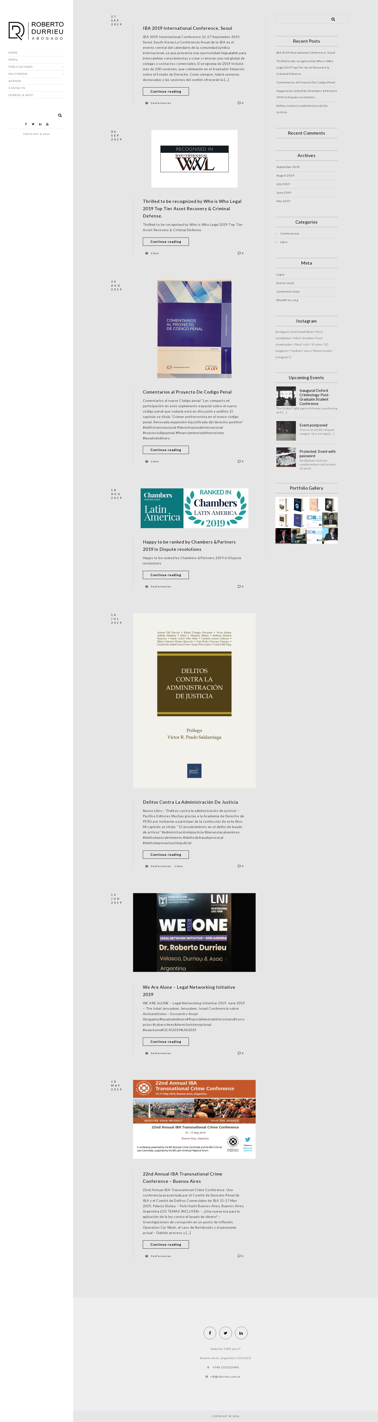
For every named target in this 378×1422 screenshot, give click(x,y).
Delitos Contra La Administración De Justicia (190, 802)
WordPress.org (287, 300)
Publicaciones (21, 66)
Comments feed (288, 291)
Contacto (17, 87)
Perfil (13, 59)
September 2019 (288, 167)
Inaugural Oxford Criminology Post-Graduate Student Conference (315, 397)
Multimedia (18, 73)
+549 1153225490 (226, 1367)
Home (13, 52)
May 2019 (283, 201)
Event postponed (314, 425)
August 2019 (285, 175)
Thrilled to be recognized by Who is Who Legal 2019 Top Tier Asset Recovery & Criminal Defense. (192, 208)
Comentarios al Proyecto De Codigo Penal (187, 392)
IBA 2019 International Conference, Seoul (187, 28)
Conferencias (161, 102)
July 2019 (283, 184)
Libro (155, 253)
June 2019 (283, 192)
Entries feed (285, 283)
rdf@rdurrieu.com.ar (226, 1376)
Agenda (15, 80)
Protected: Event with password (318, 453)
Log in (280, 274)
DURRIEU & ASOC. (21, 95)
